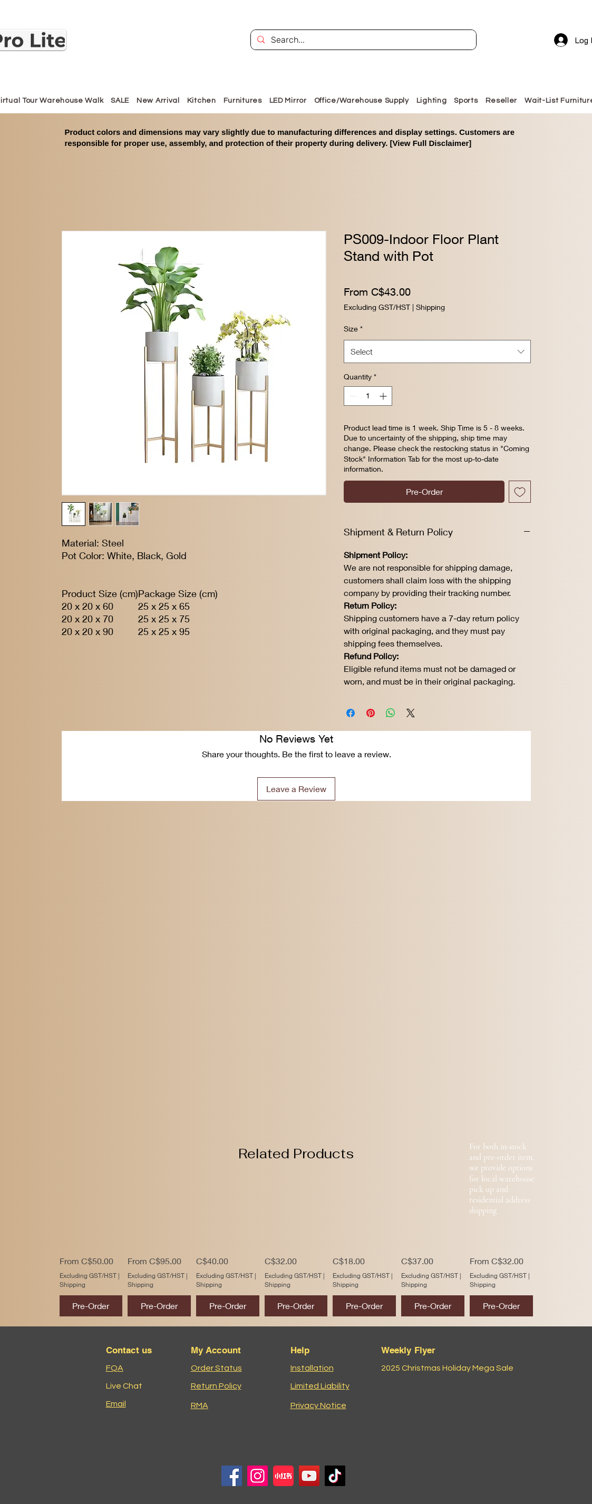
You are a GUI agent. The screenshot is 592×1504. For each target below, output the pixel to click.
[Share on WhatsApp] (390, 713)
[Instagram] (257, 1476)
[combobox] (437, 351)
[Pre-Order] (91, 1305)
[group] (296, 1249)
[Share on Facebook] (350, 713)
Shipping (430, 306)
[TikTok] (335, 1476)
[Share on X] (410, 713)
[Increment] (384, 396)
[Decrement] (351, 396)
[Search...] (362, 40)
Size (353, 328)
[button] (242, 100)
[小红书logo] (283, 1476)
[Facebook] (231, 1476)
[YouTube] (309, 1476)
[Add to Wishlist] (520, 492)
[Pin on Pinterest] (370, 713)
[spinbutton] (367, 396)
